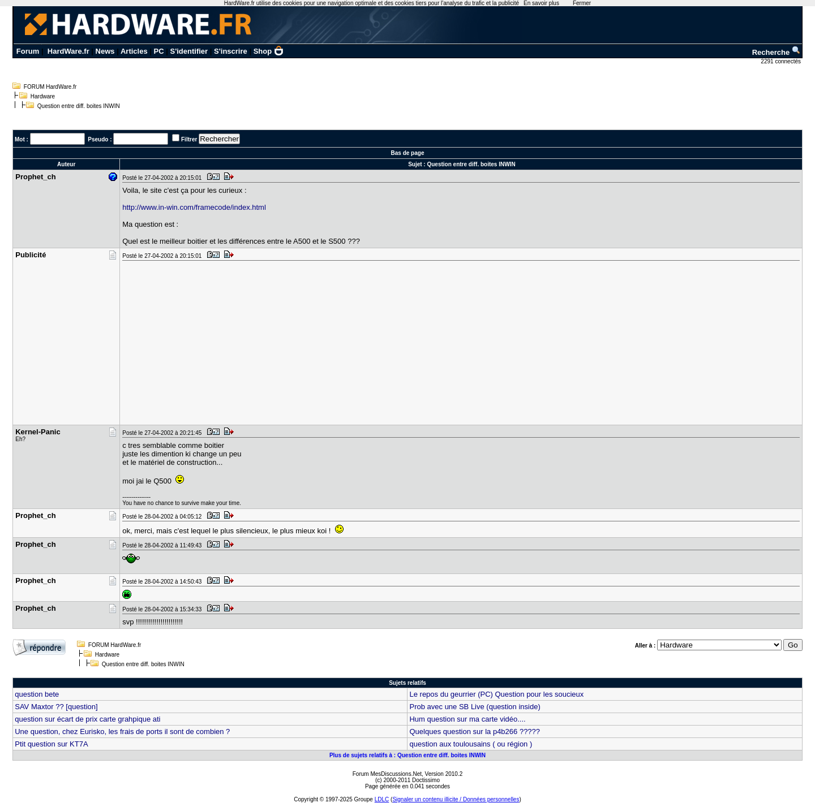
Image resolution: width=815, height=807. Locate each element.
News (105, 51)
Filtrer (189, 139)
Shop (269, 51)
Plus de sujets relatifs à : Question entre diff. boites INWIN (407, 755)
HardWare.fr (68, 51)
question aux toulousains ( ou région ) (470, 744)
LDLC (382, 799)
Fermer (582, 3)
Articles (134, 51)
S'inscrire (230, 51)
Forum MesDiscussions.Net (387, 774)
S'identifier (189, 51)
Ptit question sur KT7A (51, 744)
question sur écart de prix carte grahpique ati (87, 719)
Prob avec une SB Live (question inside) (474, 706)
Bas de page (407, 153)
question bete (37, 694)
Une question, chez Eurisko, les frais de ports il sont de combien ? (122, 731)
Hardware (43, 96)
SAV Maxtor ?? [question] (56, 706)
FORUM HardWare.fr (50, 87)
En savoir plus (541, 3)
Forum (27, 51)
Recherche (776, 52)
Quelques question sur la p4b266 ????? (474, 731)
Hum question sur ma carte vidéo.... (467, 719)
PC (159, 51)
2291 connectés (781, 61)
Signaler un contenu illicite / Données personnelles (455, 799)
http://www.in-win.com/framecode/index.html (194, 207)
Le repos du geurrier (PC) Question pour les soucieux (496, 694)
